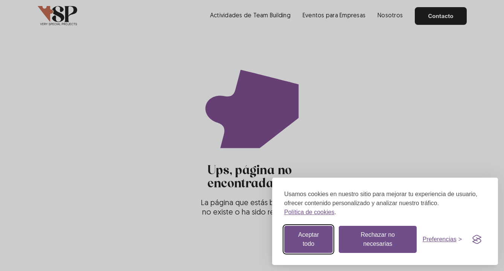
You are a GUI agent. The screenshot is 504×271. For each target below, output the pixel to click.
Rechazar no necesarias (378, 239)
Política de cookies (309, 212)
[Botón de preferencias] (442, 239)
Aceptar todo (308, 239)
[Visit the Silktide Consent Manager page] (477, 239)
